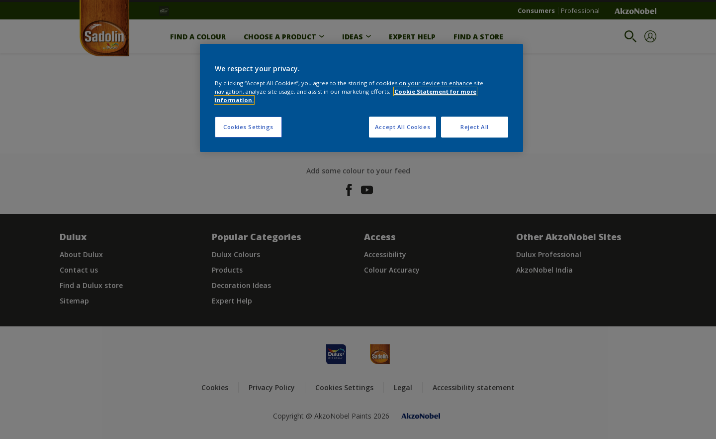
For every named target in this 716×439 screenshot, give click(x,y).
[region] (361, 98)
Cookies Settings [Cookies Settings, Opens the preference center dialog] (248, 127)
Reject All (474, 127)
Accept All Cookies (402, 127)
